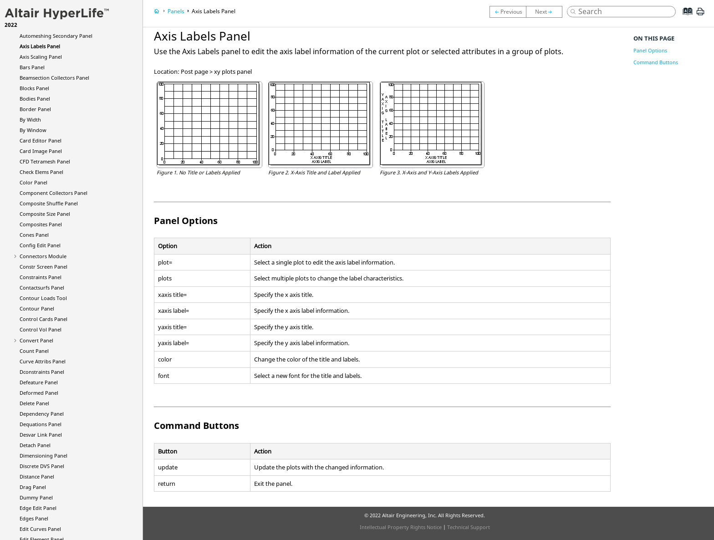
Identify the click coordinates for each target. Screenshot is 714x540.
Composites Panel (41, 224)
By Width (30, 119)
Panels (176, 11)
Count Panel (34, 350)
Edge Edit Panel (38, 507)
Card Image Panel (41, 151)
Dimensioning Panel (43, 455)
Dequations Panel (40, 424)
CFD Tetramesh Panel (45, 161)
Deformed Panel (39, 392)
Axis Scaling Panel (41, 56)
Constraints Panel (40, 277)
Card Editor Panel (40, 140)
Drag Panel (33, 487)
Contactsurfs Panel (42, 287)
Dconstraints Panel (42, 371)
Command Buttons (655, 62)
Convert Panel (36, 340)
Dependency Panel (42, 413)
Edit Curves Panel (40, 528)
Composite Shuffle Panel (49, 203)
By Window (33, 130)
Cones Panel (34, 234)
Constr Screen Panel (43, 266)
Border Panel (35, 109)
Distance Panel (37, 476)
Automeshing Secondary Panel (56, 35)
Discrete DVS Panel (42, 466)
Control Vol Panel (40, 329)
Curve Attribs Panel (43, 361)
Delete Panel (34, 403)
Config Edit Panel (40, 245)
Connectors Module (43, 256)
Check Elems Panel (41, 171)
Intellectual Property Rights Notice (401, 527)
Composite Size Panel (45, 213)
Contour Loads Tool (43, 298)
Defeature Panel (39, 382)
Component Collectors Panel (53, 192)
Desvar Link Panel (41, 434)
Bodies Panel (35, 98)
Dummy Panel (36, 497)
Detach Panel (35, 445)
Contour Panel (37, 308)
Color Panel (33, 182)
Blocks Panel (34, 88)
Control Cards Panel (43, 319)
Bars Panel (32, 67)
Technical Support (468, 527)
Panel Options (650, 50)
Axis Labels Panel (40, 46)
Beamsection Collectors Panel (54, 77)
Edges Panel (34, 518)
